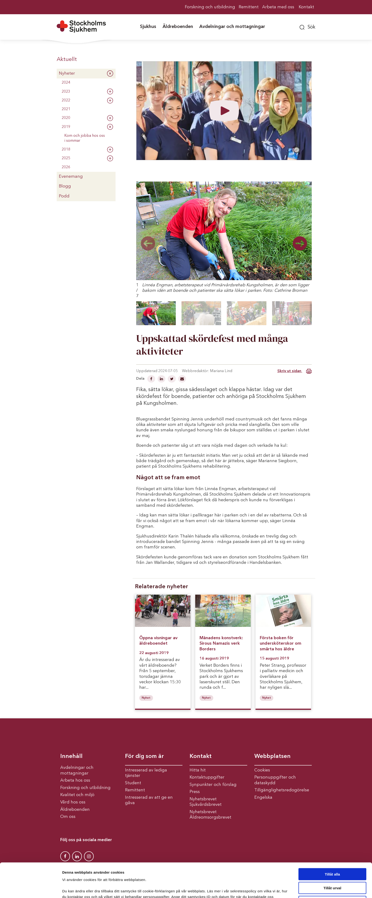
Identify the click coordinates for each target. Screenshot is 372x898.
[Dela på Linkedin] (162, 379)
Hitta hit (198, 770)
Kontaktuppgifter (207, 777)
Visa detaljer (257, 889)
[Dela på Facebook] (152, 379)
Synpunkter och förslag (213, 785)
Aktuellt (67, 59)
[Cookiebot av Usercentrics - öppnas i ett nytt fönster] (30, 888)
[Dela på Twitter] (172, 379)
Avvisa (332, 873)
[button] (307, 26)
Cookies (262, 770)
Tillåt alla (332, 845)
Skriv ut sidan (294, 371)
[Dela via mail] (182, 379)
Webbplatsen (272, 756)
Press (195, 792)
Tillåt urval (332, 859)
